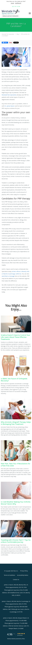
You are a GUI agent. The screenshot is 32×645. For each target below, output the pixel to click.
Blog (18, 34)
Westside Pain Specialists (8, 34)
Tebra (23, 638)
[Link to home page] (14, 13)
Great (12, 3)
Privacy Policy (24, 571)
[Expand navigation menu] (30, 13)
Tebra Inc (15, 571)
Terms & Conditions (9, 575)
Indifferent (18, 3)
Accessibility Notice (22, 575)
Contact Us (16, 579)
